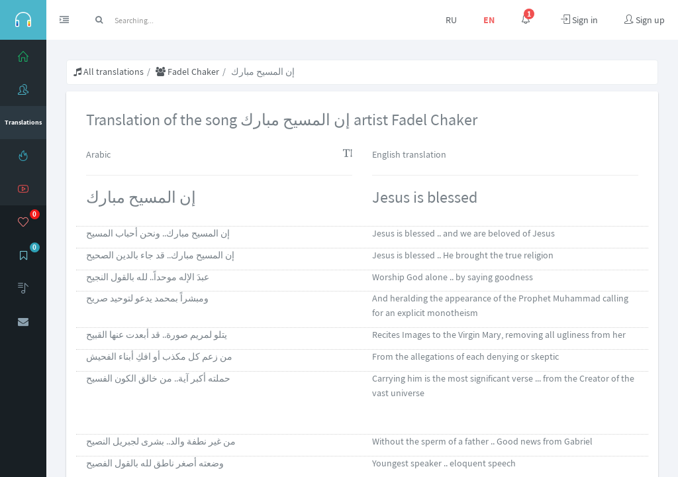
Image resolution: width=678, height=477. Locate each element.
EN (489, 20)
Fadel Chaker (187, 72)
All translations (108, 72)
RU (451, 20)
